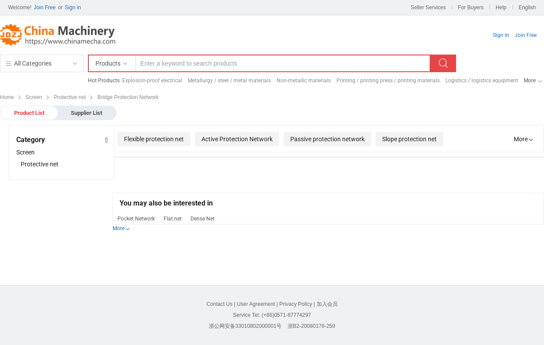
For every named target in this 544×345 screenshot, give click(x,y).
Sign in (73, 7)
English (527, 7)
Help (501, 7)
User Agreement (256, 304)
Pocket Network (136, 219)
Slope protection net (409, 139)
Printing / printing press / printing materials (388, 80)
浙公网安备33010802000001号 (245, 326)
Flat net (173, 219)
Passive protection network (327, 139)
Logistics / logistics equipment (481, 80)
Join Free (45, 7)
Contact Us (219, 304)
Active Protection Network (237, 139)
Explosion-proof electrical (152, 80)
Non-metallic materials (304, 80)
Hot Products (104, 80)
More (530, 80)
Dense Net (202, 219)
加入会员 (327, 304)
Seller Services (428, 7)
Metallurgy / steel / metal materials (229, 80)
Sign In (501, 35)
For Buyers (471, 7)
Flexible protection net (154, 139)
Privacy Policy (295, 304)
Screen (25, 152)
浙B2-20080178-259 (311, 326)
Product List (29, 113)
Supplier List (86, 113)
